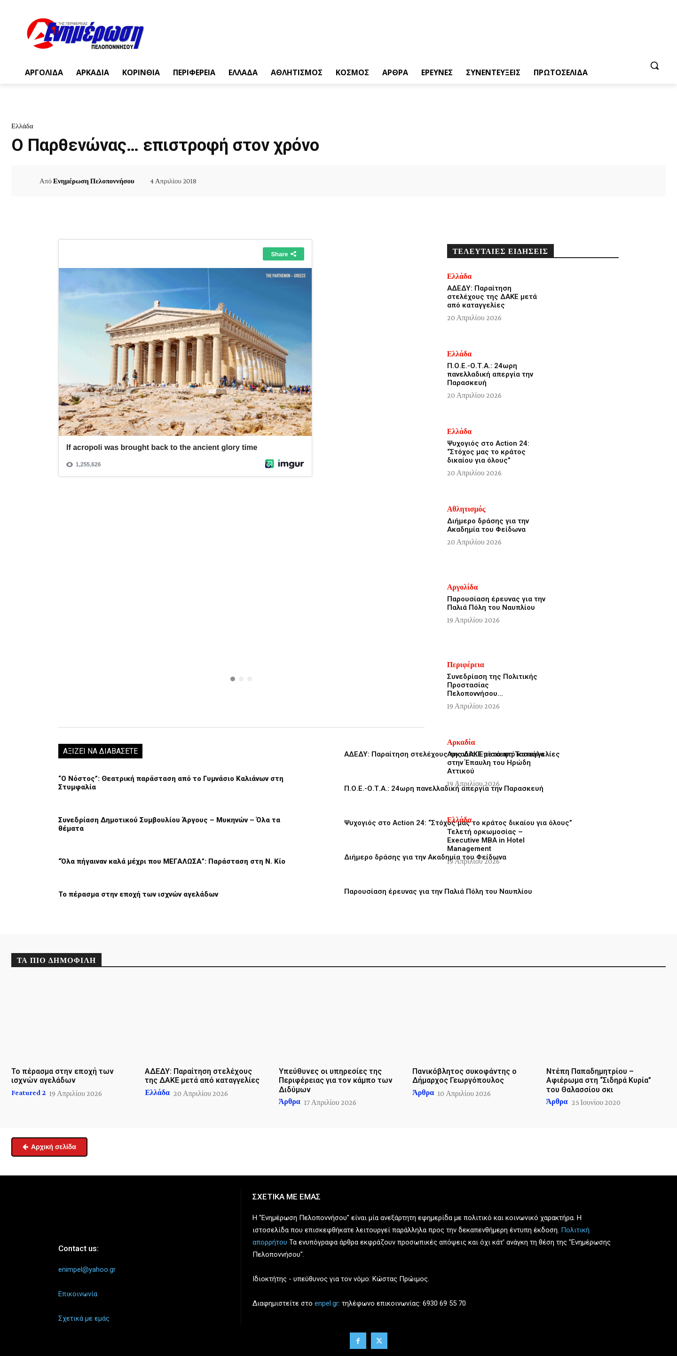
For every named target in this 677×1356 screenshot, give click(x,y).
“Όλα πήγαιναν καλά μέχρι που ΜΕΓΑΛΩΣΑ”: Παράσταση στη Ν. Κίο (171, 861)
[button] (654, 65)
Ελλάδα (22, 126)
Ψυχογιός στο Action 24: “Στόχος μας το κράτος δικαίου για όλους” (488, 452)
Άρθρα (289, 1101)
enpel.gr (326, 1303)
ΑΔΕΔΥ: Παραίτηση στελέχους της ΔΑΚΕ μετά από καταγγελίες (492, 296)
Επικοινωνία (77, 1294)
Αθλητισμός (466, 509)
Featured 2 (28, 1092)
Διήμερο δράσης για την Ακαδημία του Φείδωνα (425, 857)
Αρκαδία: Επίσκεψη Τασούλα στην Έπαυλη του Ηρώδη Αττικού (495, 762)
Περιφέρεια (465, 665)
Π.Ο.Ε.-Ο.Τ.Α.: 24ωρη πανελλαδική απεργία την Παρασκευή (443, 788)
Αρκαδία (461, 742)
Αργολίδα (462, 587)
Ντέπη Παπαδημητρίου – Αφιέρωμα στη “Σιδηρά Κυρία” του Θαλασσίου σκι (598, 1080)
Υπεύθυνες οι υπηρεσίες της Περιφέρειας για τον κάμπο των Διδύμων (336, 1080)
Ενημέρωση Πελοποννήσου (93, 181)
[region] (241, 604)
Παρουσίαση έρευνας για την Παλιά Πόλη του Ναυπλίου (438, 891)
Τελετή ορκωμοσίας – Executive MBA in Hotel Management (486, 840)
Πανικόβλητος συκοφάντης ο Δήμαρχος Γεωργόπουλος (464, 1076)
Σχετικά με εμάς (84, 1318)
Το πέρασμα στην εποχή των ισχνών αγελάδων (138, 894)
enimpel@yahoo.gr (87, 1269)
